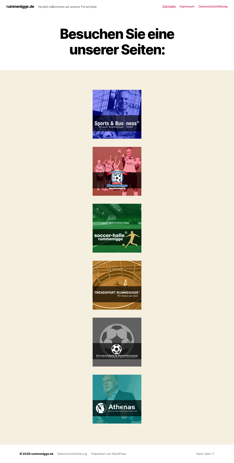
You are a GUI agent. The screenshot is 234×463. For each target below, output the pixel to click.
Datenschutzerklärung (213, 6)
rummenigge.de (20, 6)
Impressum (187, 6)
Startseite (169, 6)
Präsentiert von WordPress (107, 454)
